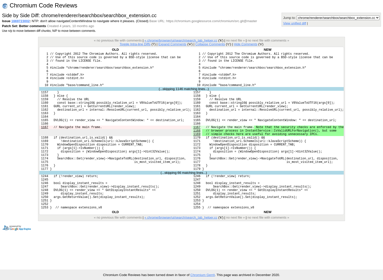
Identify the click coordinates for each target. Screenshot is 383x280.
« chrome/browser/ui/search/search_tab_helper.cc (180, 40)
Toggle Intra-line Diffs (135, 44)
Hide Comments (245, 44)
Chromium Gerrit (202, 275)
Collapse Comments (210, 44)
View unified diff (294, 23)
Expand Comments (172, 44)
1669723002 (20, 21)
